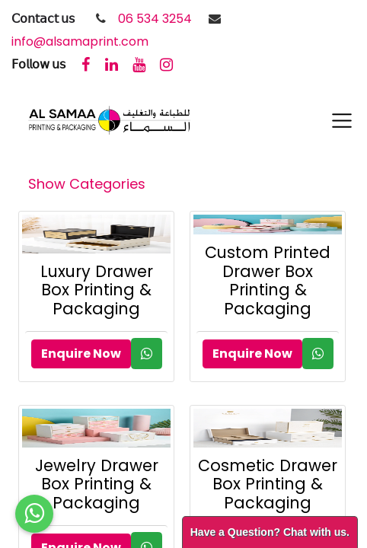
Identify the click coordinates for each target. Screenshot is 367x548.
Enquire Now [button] (81, 353)
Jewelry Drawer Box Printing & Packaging (96, 484)
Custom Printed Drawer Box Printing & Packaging (267, 280)
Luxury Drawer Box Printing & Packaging (96, 290)
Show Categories (86, 183)
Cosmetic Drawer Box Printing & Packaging (267, 484)
